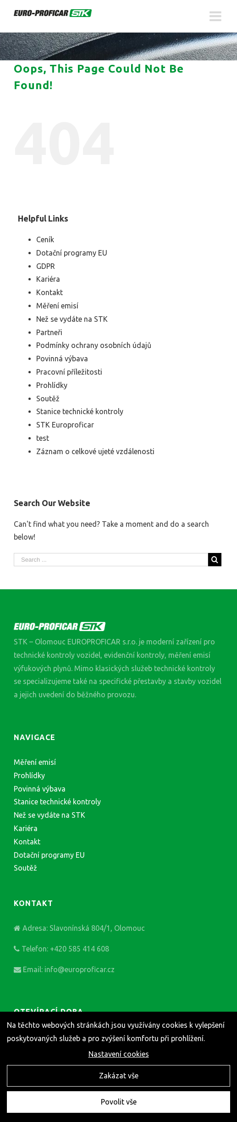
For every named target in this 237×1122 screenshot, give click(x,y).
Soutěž (48, 398)
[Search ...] (111, 559)
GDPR (45, 266)
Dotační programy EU (71, 253)
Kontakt (49, 292)
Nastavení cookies (118, 1055)
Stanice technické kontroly (79, 411)
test (42, 438)
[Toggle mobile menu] (216, 16)
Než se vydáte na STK (72, 319)
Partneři (49, 332)
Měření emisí (57, 306)
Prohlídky (51, 385)
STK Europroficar (65, 425)
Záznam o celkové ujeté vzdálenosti (95, 451)
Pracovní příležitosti (69, 372)
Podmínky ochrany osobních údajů (93, 345)
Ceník (45, 239)
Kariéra (48, 279)
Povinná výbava (62, 358)
